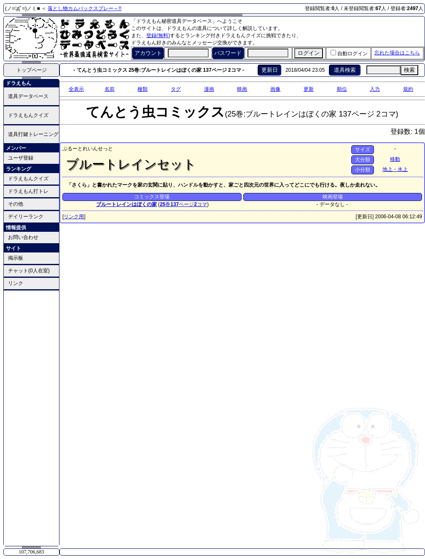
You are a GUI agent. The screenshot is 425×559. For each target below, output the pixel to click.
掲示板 (15, 258)
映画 (242, 89)
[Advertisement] (31, 417)
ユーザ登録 (20, 158)
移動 (395, 159)
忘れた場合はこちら (397, 53)
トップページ (31, 70)
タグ (176, 89)
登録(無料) (158, 35)
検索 (409, 70)
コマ (200, 204)
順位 (342, 89)
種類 (142, 89)
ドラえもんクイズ (28, 115)
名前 (110, 89)
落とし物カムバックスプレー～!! (84, 8)
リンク (15, 283)
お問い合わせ (23, 237)
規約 (408, 89)
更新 (309, 89)
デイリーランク (25, 217)
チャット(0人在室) (29, 271)
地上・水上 (395, 169)
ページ (182, 204)
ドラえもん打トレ (28, 191)
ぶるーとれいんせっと (87, 149)
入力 (375, 89)
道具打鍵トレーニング (33, 134)
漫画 (209, 89)
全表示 (76, 89)
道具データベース (28, 96)
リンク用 (74, 217)
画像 (275, 89)
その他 (15, 204)
